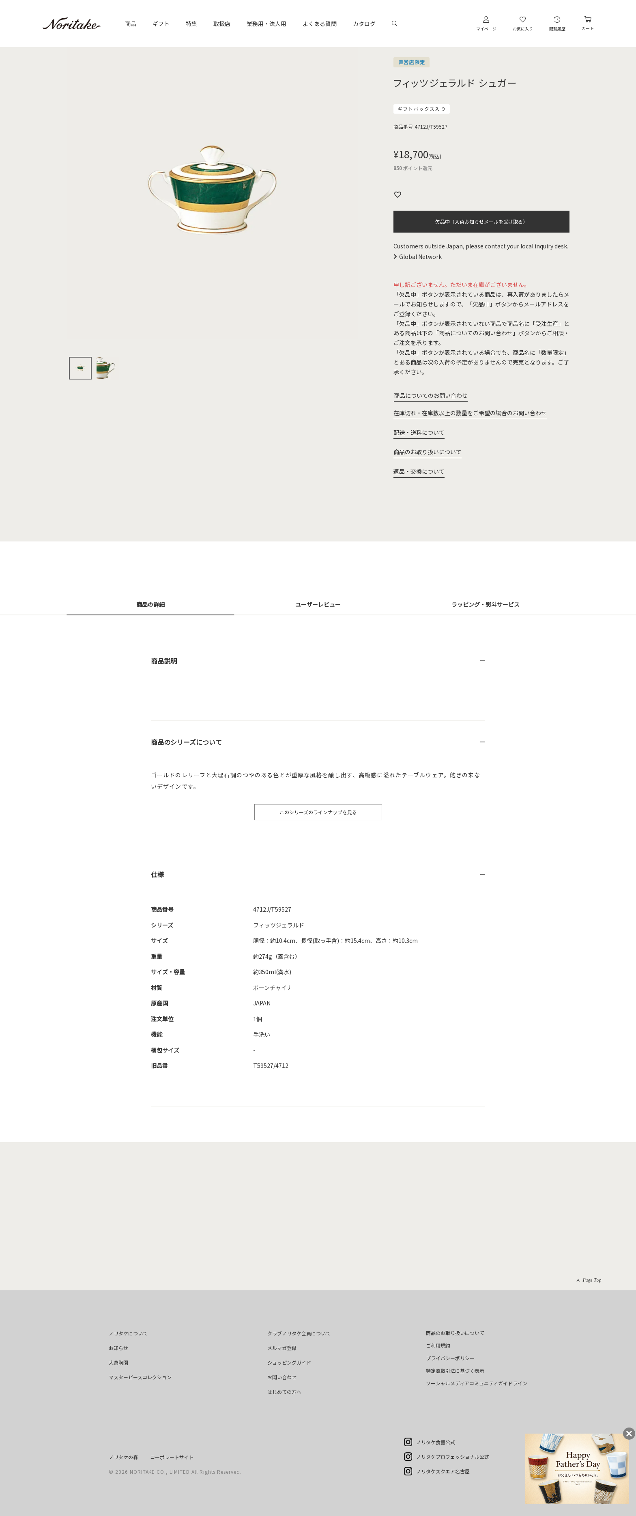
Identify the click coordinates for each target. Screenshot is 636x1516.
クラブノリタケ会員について (299, 1333)
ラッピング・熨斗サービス (485, 604)
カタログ (364, 23)
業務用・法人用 (266, 23)
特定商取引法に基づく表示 (455, 1370)
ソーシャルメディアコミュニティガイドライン (476, 1383)
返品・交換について (419, 471)
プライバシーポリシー (450, 1357)
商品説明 (164, 661)
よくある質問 (320, 23)
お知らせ (118, 1347)
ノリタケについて (128, 1333)
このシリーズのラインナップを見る (318, 812)
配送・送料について (419, 432)
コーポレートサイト (172, 1456)
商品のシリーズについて (186, 742)
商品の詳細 (150, 604)
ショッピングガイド (289, 1362)
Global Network (420, 256)
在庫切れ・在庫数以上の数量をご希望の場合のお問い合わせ (470, 413)
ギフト (161, 23)
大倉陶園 (118, 1362)
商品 (130, 23)
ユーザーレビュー (318, 604)
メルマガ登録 (282, 1347)
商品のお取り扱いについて (427, 452)
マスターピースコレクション (140, 1377)
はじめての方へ (284, 1391)
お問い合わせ (282, 1377)
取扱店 (221, 23)
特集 (191, 23)
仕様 (157, 874)
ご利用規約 (438, 1345)
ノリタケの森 (123, 1456)
